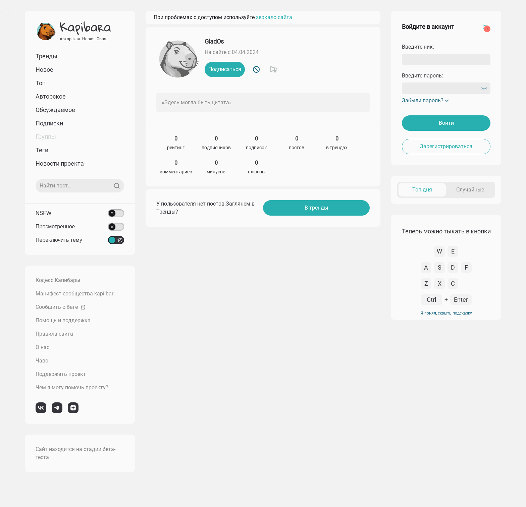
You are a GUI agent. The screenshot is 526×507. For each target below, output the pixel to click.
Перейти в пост (475, 240)
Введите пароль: (422, 75)
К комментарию (435, 240)
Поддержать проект (61, 374)
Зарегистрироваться (446, 146)
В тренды (316, 208)
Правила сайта (54, 334)
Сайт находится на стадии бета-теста (75, 453)
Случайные (470, 189)
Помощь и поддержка (63, 320)
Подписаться (224, 69)
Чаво (42, 360)
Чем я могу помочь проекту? (72, 387)
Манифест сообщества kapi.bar (74, 293)
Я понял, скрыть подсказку (446, 478)
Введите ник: (418, 47)
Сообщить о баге (61, 307)
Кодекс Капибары (58, 280)
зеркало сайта (274, 17)
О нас (42, 347)
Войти (446, 123)
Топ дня (422, 189)
